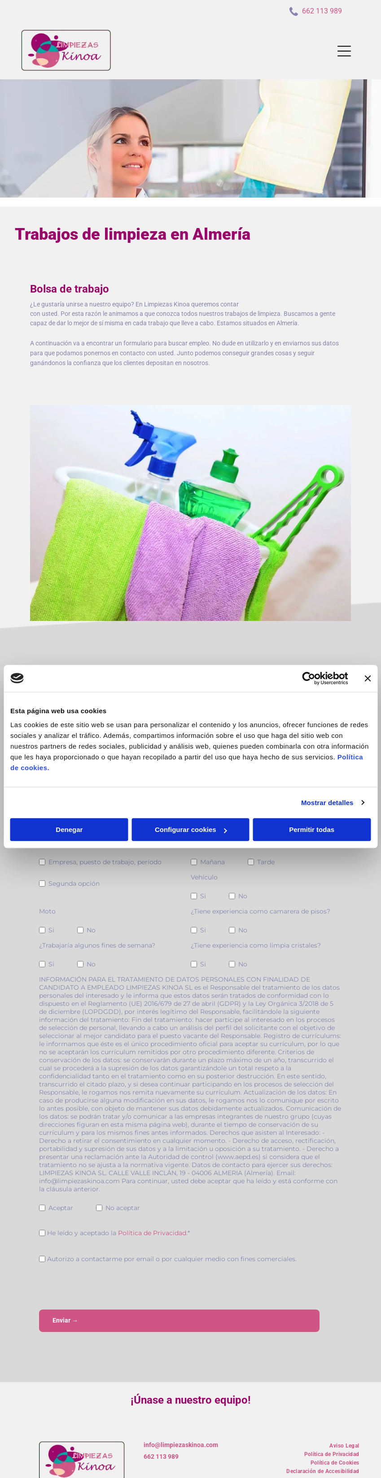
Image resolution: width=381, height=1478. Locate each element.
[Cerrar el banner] (367, 661)
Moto (47, 911)
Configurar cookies (191, 812)
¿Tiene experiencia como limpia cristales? (256, 945)
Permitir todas (311, 812)
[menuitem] (344, 1409)
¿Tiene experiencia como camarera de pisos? (260, 911)
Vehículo (204, 877)
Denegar (69, 812)
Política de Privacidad (152, 1233)
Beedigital (356, 1466)
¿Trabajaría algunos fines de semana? (97, 945)
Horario (202, 843)
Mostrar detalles (327, 785)
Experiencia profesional (75, 843)
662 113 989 (161, 1421)
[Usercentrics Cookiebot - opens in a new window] (308, 661)
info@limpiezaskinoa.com (181, 1409)
